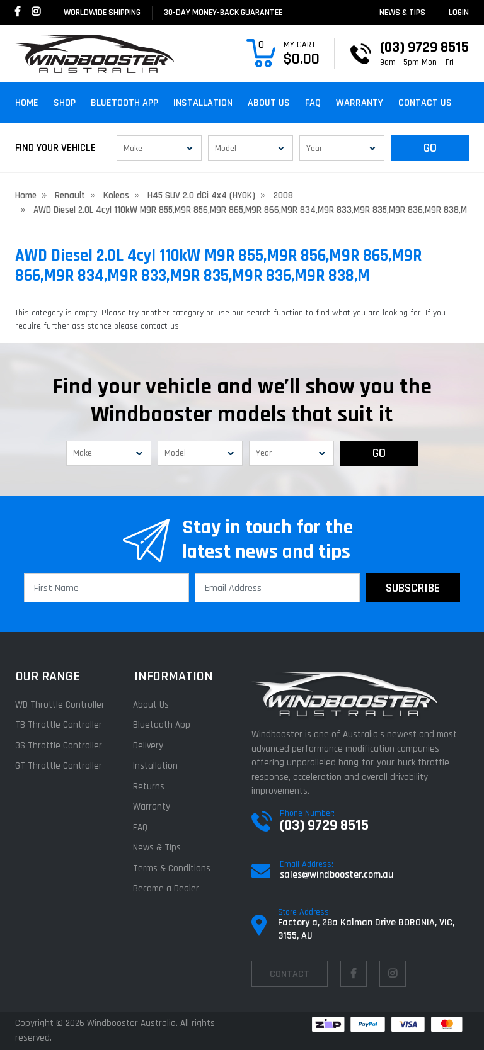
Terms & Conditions (172, 868)
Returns (149, 787)
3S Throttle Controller (58, 746)
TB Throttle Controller (58, 725)
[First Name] (106, 587)
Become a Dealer (167, 889)
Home (26, 103)
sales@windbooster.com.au (337, 874)
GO (430, 148)
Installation (203, 103)
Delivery (149, 746)
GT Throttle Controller (58, 766)
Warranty (359, 103)
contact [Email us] (289, 974)
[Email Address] (277, 587)
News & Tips (402, 12)
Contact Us (425, 103)
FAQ (313, 103)
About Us (269, 103)
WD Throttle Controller (60, 705)
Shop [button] (65, 103)
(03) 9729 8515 (324, 825)
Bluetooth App (124, 103)
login (459, 12)
